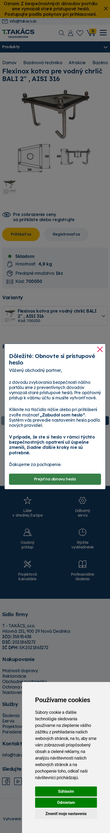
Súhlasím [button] (66, 791)
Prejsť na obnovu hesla (55, 479)
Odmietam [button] (66, 802)
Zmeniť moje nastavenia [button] (66, 814)
